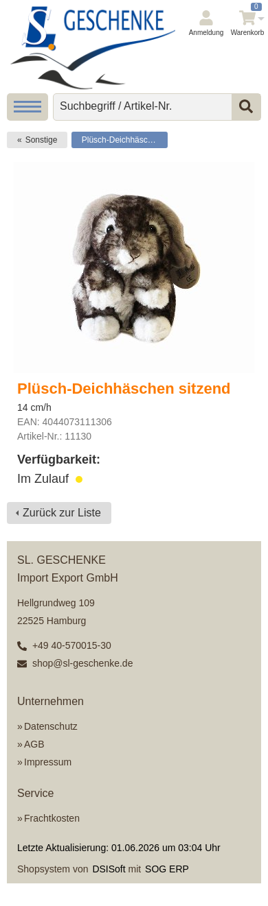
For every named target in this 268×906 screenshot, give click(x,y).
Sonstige (41, 140)
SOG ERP (167, 868)
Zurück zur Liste (62, 512)
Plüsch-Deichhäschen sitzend (125, 140)
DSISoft (108, 868)
